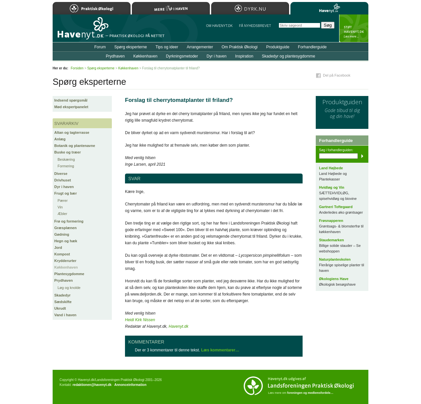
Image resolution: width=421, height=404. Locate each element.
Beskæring (66, 159)
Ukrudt (60, 308)
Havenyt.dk (178, 326)
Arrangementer (200, 47)
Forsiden (77, 68)
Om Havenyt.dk (219, 26)
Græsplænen (65, 228)
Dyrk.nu (250, 8)
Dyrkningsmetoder (182, 56)
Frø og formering (69, 221)
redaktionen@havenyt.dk (91, 385)
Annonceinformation (130, 385)
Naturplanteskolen (335, 259)
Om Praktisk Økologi (240, 47)
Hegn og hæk (65, 241)
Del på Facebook (336, 75)
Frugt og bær (65, 193)
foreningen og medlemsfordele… (310, 392)
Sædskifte (63, 302)
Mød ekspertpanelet (71, 107)
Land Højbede (331, 168)
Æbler (62, 214)
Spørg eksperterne (130, 47)
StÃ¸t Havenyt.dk (353, 28)
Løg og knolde (69, 288)
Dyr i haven (64, 187)
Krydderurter (65, 261)
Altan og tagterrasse (71, 132)
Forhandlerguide (312, 47)
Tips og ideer (167, 47)
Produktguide (277, 47)
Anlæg (59, 139)
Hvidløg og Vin (331, 187)
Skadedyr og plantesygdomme (288, 56)
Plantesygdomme (69, 274)
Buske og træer (67, 152)
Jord (58, 248)
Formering (66, 166)
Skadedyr (62, 295)
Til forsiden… (81, 30)
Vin (60, 207)
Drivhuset (62, 180)
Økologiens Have (333, 279)
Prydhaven (63, 280)
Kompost (62, 254)
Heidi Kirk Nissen (140, 320)
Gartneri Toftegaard (336, 207)
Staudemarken (331, 240)
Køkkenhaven (66, 267)
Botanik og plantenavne (74, 146)
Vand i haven (65, 315)
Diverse (60, 174)
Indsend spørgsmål (70, 100)
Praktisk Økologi (92, 8)
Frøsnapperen (331, 221)
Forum (100, 47)
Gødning (61, 234)
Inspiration (244, 56)
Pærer (63, 200)
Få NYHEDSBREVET (255, 26)
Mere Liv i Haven (171, 8)
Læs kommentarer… (220, 350)
